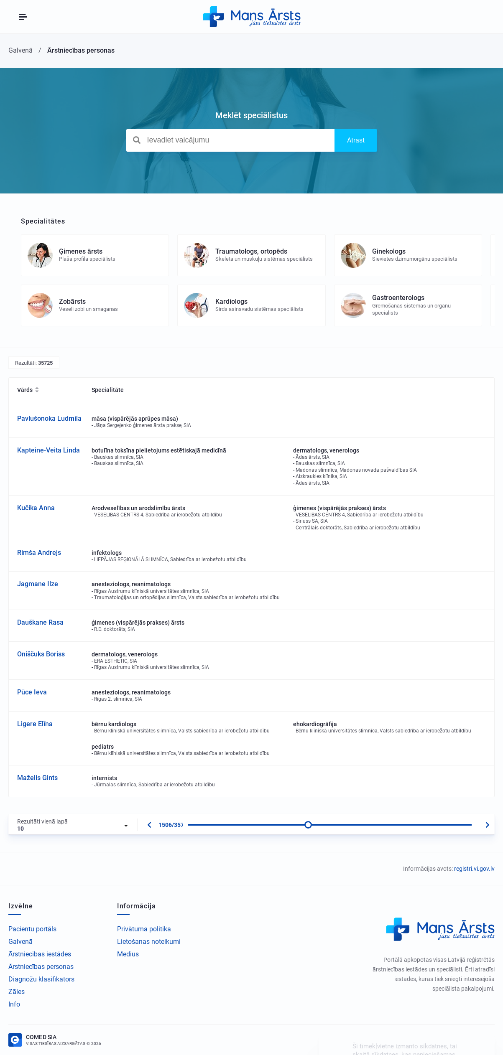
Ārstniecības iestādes (39, 954)
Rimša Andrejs (39, 553)
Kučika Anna (36, 508)
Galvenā (20, 942)
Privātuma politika (144, 929)
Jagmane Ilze (37, 584)
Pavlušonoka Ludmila (49, 418)
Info (14, 1004)
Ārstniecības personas (41, 967)
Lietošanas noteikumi (149, 942)
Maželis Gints (37, 778)
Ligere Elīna (35, 724)
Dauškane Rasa (40, 622)
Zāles (16, 992)
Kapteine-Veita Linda (48, 450)
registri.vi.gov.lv (474, 868)
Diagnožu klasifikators (41, 979)
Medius (128, 954)
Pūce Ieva (32, 692)
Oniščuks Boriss (41, 654)
